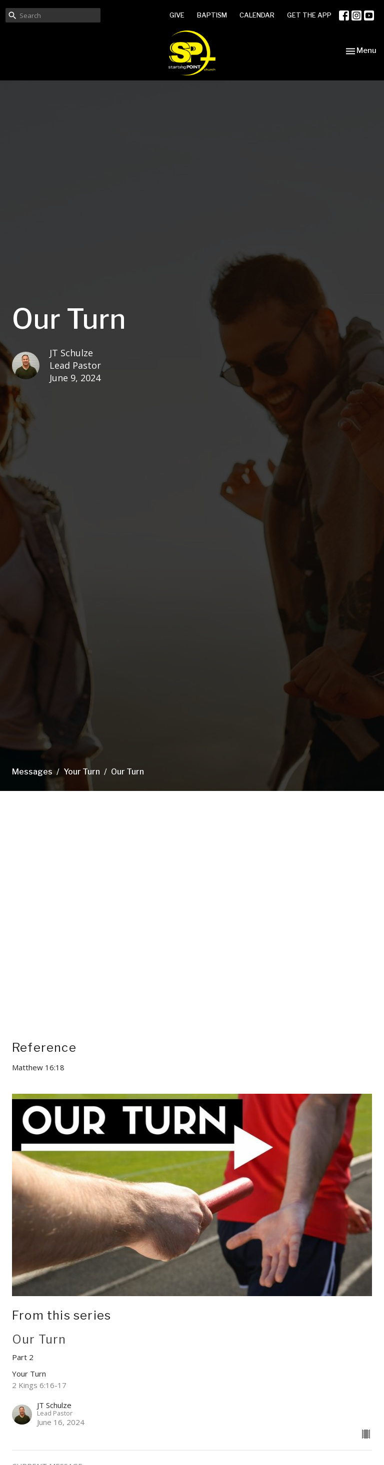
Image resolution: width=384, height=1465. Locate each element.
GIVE (177, 15)
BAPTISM (212, 15)
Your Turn (82, 771)
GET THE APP (309, 15)
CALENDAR (257, 15)
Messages (32, 771)
